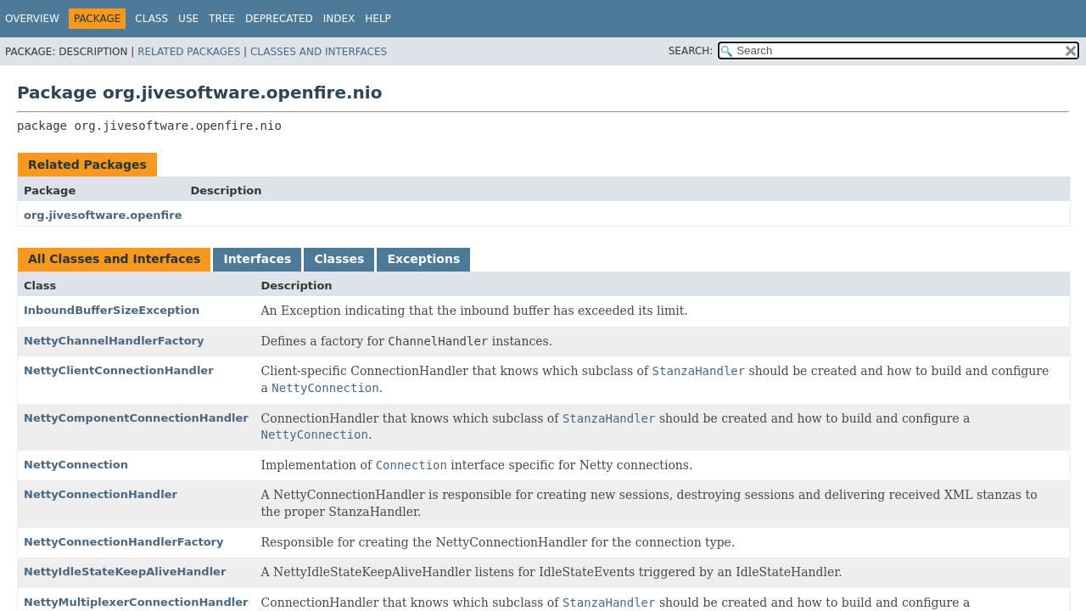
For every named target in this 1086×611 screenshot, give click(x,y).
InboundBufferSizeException (111, 310)
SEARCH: (691, 51)
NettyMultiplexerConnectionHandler (136, 602)
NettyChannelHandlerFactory (114, 340)
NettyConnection (76, 464)
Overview (32, 19)
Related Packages (188, 52)
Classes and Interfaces (318, 52)
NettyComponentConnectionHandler (136, 418)
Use (188, 19)
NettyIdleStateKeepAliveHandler (125, 571)
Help (378, 19)
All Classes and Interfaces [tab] (114, 259)
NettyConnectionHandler (100, 494)
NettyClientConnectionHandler (119, 370)
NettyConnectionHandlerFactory (124, 541)
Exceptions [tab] (423, 259)
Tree (222, 19)
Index (339, 19)
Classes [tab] (339, 259)
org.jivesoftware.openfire (103, 215)
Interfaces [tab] (257, 259)
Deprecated (279, 19)
